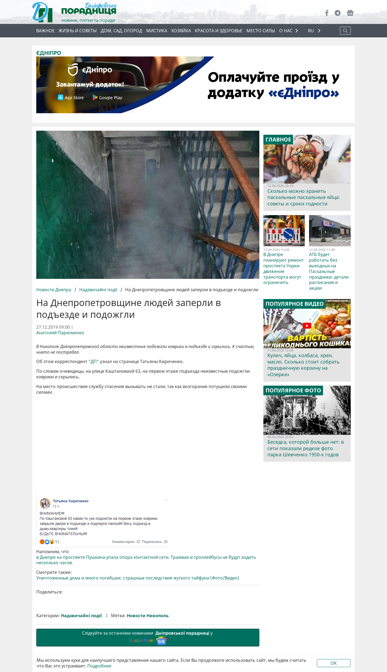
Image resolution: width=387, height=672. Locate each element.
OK (334, 663)
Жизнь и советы (78, 31)
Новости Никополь (148, 615)
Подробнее (99, 666)
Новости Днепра (54, 290)
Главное (278, 139)
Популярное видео (295, 303)
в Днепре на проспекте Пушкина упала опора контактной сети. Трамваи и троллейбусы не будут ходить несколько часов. (146, 560)
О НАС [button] (285, 31)
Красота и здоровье (218, 31)
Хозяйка (181, 31)
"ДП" (93, 361)
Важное (45, 31)
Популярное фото (293, 390)
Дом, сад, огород (121, 31)
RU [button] (311, 31)
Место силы (260, 31)
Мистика (156, 31)
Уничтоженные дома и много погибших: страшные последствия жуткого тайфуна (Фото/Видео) (137, 578)
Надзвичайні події (98, 290)
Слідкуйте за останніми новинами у (148, 637)
